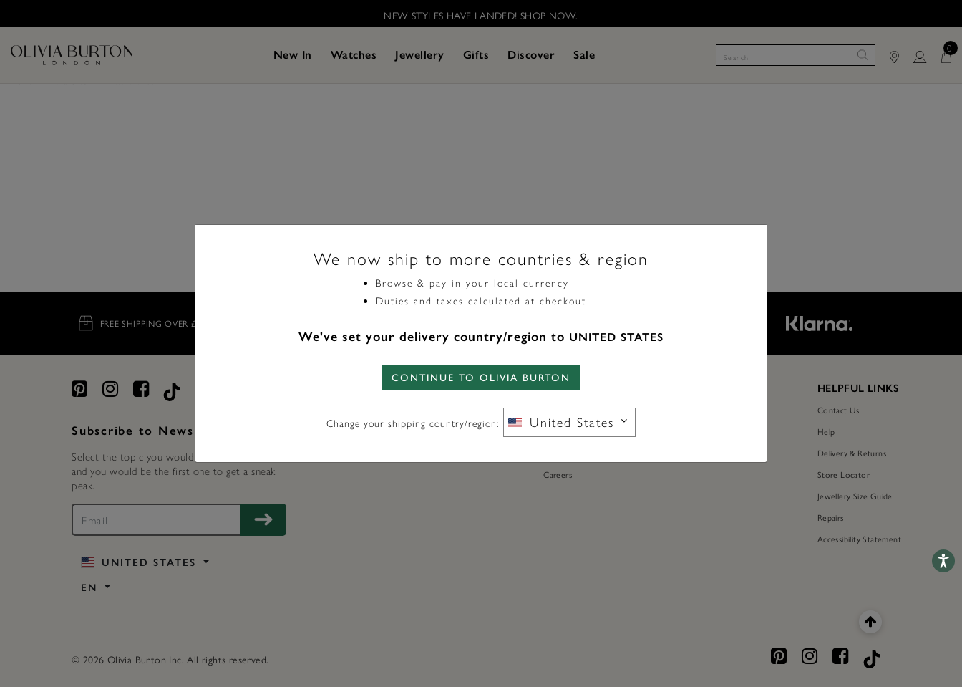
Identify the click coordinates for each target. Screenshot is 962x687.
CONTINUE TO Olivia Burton (481, 377)
